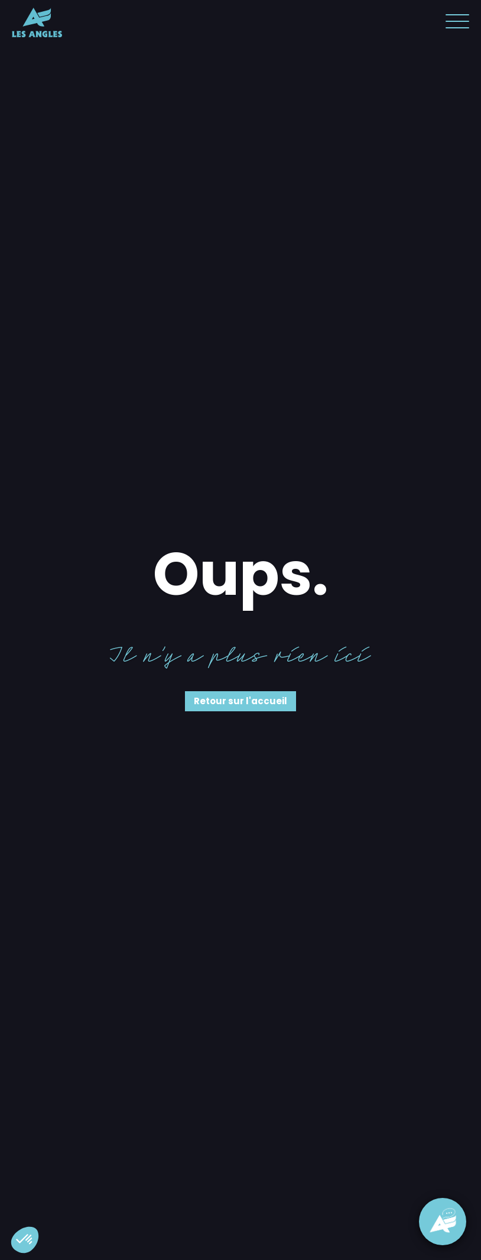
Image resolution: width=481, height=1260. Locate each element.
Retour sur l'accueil (240, 701)
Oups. (241, 574)
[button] (25, 1240)
